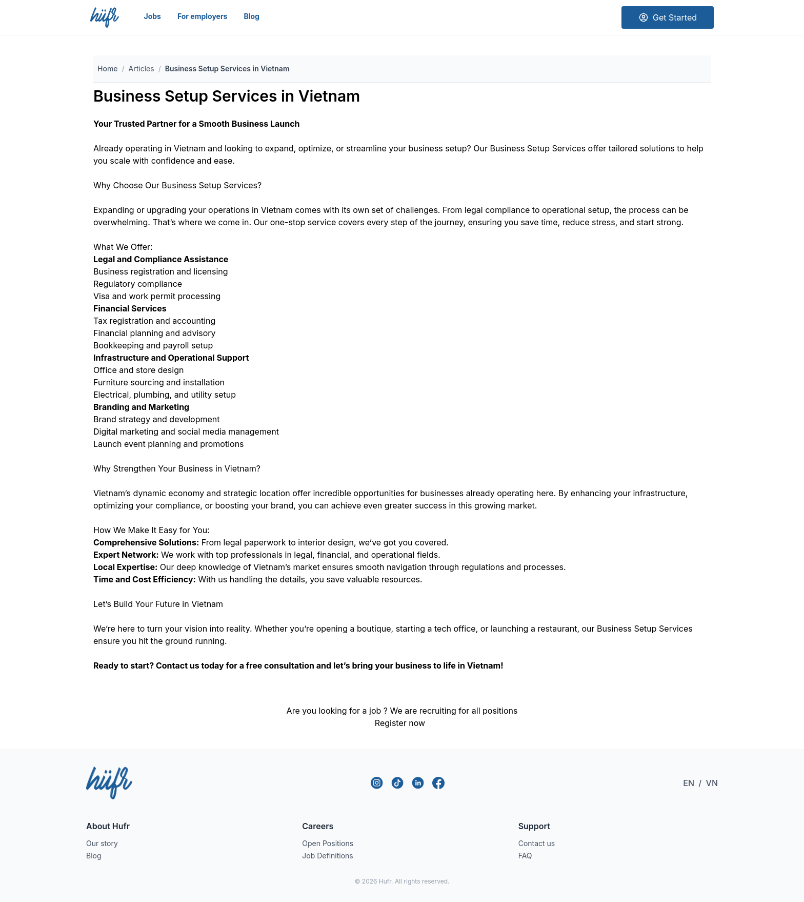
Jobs (152, 16)
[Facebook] (438, 783)
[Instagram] (377, 783)
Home (107, 68)
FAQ (525, 855)
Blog (251, 16)
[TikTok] (397, 783)
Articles (141, 68)
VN (712, 783)
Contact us (536, 843)
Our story (102, 843)
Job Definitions (327, 855)
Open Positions (327, 843)
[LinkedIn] (418, 783)
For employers (202, 16)
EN (688, 783)
